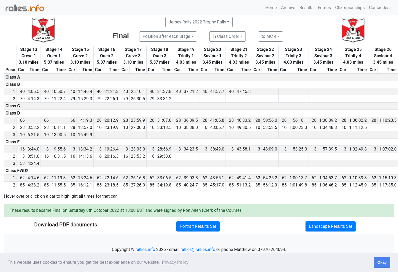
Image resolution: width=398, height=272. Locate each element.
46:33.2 (243, 120)
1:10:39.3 (358, 177)
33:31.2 (164, 98)
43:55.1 (217, 177)
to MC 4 (269, 36)
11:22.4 (58, 98)
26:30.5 (138, 98)
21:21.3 (111, 91)
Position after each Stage (166, 36)
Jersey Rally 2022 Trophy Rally (197, 22)
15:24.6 (85, 177)
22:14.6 (111, 177)
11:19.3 (58, 177)
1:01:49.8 (298, 185)
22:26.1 (111, 98)
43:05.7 (217, 127)
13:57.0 (85, 127)
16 (22, 149)
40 (22, 91)
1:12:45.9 (358, 185)
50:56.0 (270, 120)
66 (22, 120)
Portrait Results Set (198, 226)
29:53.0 (164, 156)
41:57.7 (217, 91)
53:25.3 (300, 149)
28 (99, 120)
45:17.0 (217, 185)
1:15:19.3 (388, 177)
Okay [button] (382, 262)
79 (22, 98)
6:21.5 (33, 134)
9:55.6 (60, 149)
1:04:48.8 (328, 127)
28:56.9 (164, 149)
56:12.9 (270, 185)
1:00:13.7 (298, 177)
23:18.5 (111, 185)
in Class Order (226, 36)
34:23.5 (191, 149)
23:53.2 (138, 156)
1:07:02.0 (388, 149)
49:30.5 (243, 127)
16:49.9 (85, 134)
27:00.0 (138, 127)
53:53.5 (270, 127)
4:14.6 (33, 177)
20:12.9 (111, 120)
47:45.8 (243, 91)
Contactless (380, 7)
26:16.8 (138, 177)
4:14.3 (33, 98)
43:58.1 (243, 149)
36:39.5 (191, 120)
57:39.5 (330, 149)
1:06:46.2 (328, 185)
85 (22, 185)
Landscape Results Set (330, 226)
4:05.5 (33, 91)
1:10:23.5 (388, 120)
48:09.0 (270, 149)
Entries (324, 7)
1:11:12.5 (358, 127)
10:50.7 (58, 91)
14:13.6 (85, 156)
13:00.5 (58, 134)
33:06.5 (164, 177)
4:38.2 (33, 185)
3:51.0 (33, 156)
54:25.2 (270, 177)
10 (99, 127)
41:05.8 (217, 120)
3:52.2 (33, 127)
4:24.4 (33, 163)
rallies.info (145, 249)
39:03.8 (191, 177)
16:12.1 (85, 185)
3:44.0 (33, 149)
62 (22, 177)
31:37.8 (164, 91)
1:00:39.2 (328, 120)
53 (22, 163)
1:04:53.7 (328, 177)
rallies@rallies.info (197, 249)
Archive (288, 7)
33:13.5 (164, 127)
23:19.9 (111, 127)
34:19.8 (164, 185)
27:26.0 (138, 185)
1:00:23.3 (298, 127)
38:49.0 (217, 149)
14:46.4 (85, 91)
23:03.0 (138, 149)
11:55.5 (58, 185)
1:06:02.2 (358, 120)
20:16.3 (111, 156)
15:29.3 (85, 98)
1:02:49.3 (358, 149)
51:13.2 (243, 185)
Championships (350, 7)
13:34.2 (85, 149)
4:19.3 (86, 120)
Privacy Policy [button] (175, 262)
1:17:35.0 (388, 185)
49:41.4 (243, 177)
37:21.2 (191, 91)
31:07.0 (164, 120)
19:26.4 (111, 149)
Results (306, 7)
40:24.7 (191, 185)
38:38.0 (191, 127)
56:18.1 (300, 120)
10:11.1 (58, 127)
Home (271, 7)
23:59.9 (138, 120)
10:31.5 (58, 156)
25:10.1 (138, 91)
